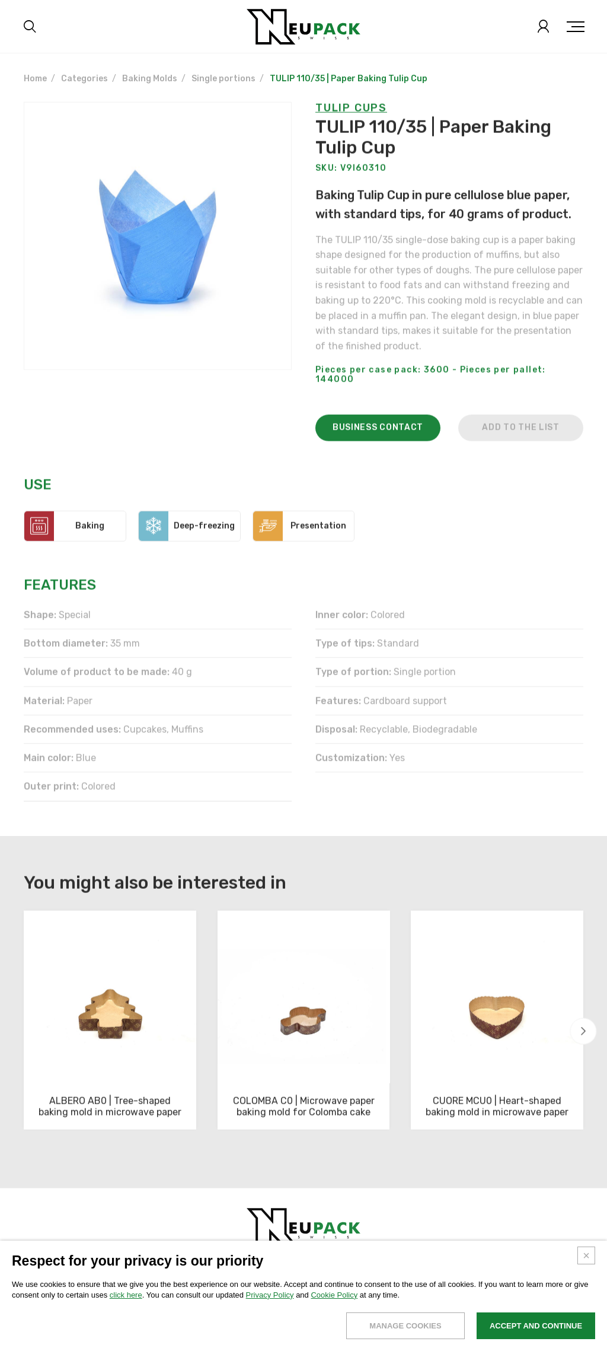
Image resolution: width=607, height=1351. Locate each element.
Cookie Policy (334, 1303)
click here (126, 1303)
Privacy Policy (270, 1303)
